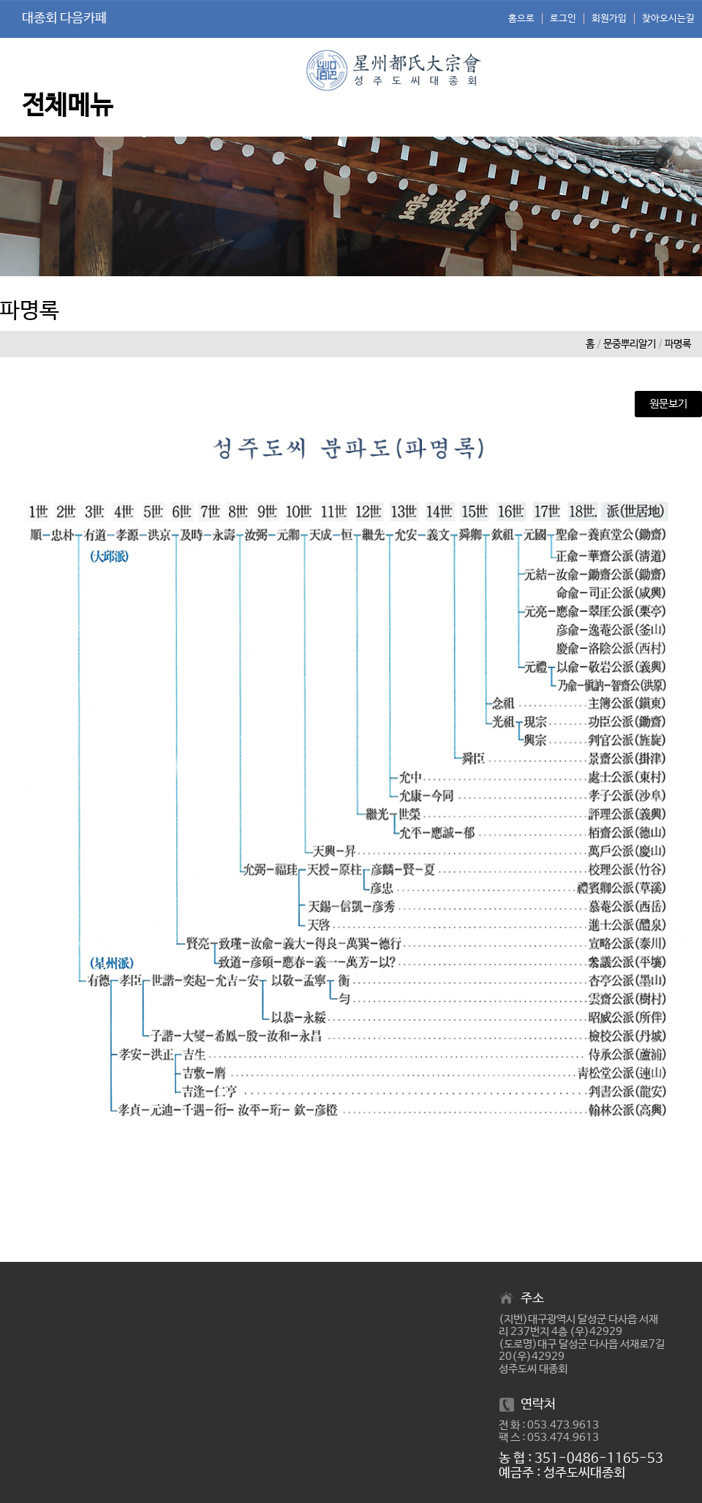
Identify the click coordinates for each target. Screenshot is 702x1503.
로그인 (563, 18)
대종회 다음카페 (64, 18)
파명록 (678, 344)
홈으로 (521, 18)
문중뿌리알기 (629, 344)
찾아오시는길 (668, 18)
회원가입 (609, 18)
